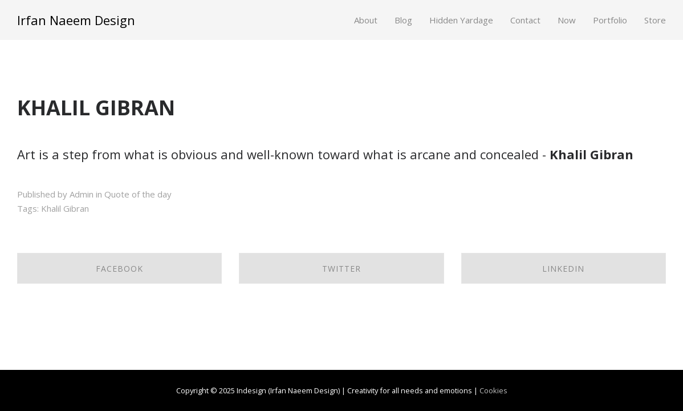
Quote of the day (138, 194)
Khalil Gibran (65, 208)
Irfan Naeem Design (76, 20)
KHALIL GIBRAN (96, 108)
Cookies (493, 390)
